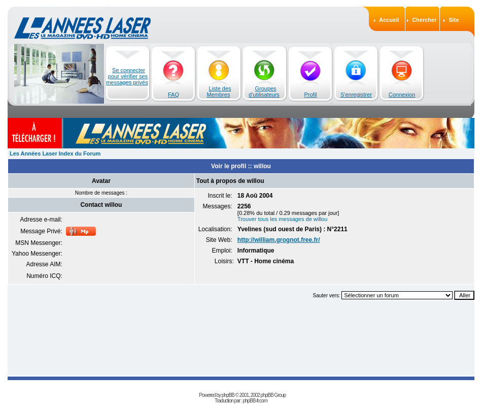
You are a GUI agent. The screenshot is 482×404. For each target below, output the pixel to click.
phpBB (228, 395)
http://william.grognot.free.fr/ (278, 239)
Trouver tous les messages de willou (282, 219)
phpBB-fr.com (255, 400)
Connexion (402, 94)
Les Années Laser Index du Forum (55, 153)
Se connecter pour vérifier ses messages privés (127, 76)
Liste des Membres (219, 91)
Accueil (389, 20)
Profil (310, 94)
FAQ (173, 94)
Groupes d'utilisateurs (264, 91)
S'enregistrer (356, 94)
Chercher (424, 20)
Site (454, 20)
